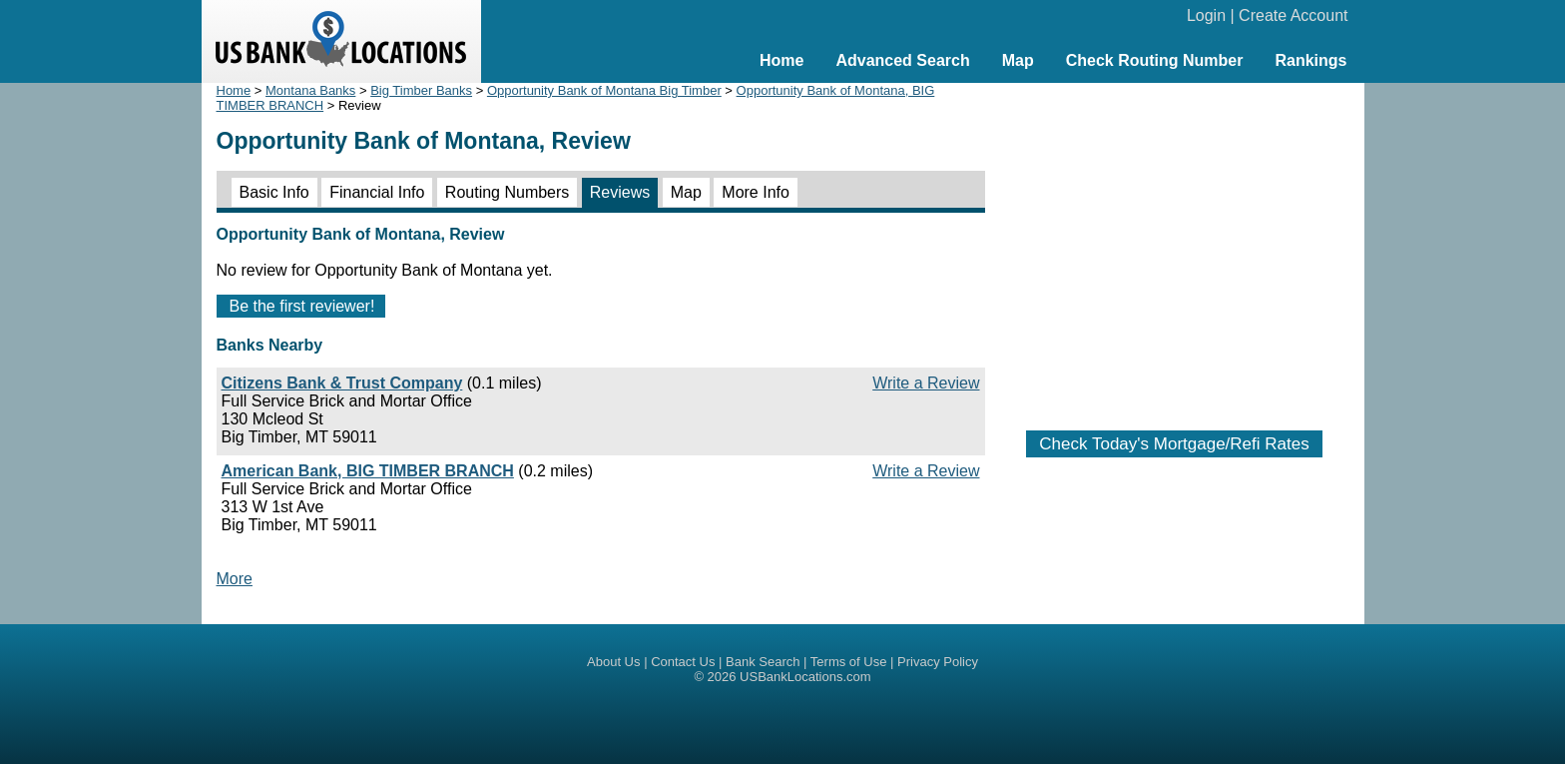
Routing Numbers (507, 192)
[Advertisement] (1174, 246)
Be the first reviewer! (302, 306)
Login (1206, 15)
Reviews (620, 192)
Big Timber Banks (421, 90)
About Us (613, 661)
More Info (755, 192)
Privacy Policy (937, 661)
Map (1018, 60)
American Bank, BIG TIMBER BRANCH (368, 470)
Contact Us (683, 661)
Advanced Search (902, 60)
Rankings (1310, 60)
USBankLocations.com (805, 676)
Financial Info (376, 192)
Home (781, 60)
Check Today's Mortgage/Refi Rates (1173, 443)
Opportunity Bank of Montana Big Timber (604, 90)
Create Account (1293, 15)
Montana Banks (310, 90)
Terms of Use (848, 661)
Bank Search (762, 661)
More (235, 578)
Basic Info (274, 192)
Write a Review (925, 383)
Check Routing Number (1155, 60)
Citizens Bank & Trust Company (342, 383)
